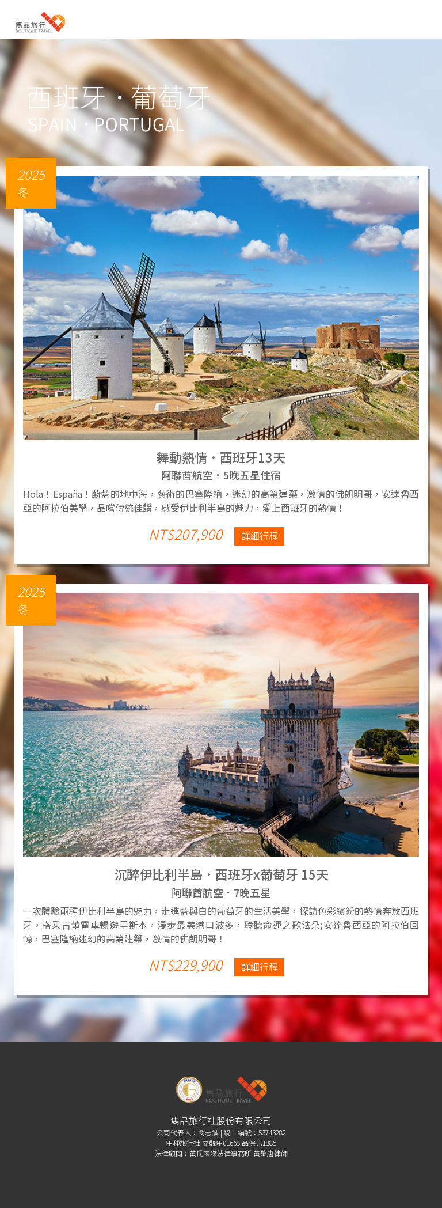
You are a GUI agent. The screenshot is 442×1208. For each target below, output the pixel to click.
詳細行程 (259, 536)
